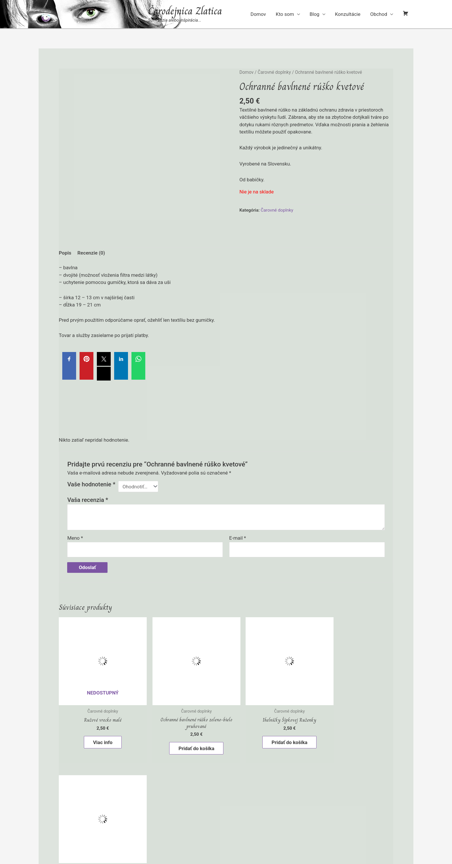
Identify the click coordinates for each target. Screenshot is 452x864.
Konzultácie (347, 14)
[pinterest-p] (193, 842)
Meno (75, 538)
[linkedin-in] (242, 842)
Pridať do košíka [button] (183, 740)
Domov (258, 14)
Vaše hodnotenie (91, 484)
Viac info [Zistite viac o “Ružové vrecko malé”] (98, 734)
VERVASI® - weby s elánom (306, 826)
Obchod (378, 14)
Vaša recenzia (87, 499)
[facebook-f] (259, 842)
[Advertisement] (226, 424)
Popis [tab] (65, 253)
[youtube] (226, 842)
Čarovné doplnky (274, 72)
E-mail (237, 538)
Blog (314, 14)
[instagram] (209, 842)
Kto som (285, 14)
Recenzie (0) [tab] (91, 253)
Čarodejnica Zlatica (185, 11)
